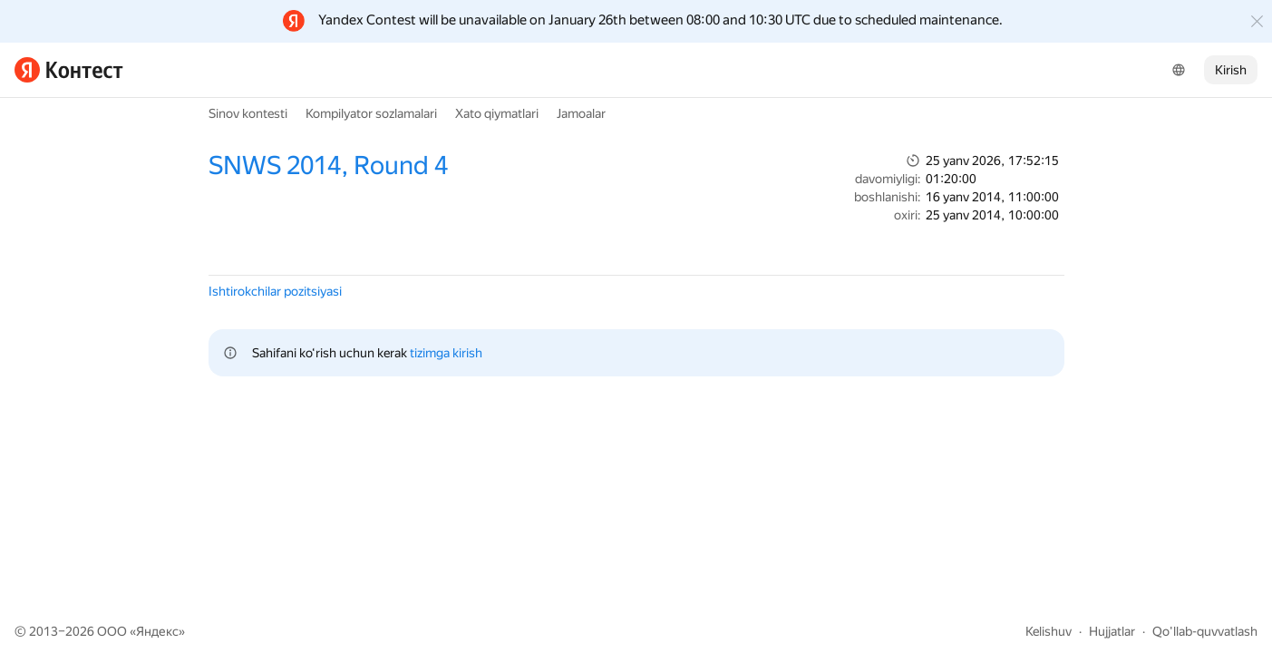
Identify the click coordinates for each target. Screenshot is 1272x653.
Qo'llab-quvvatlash (1204, 631)
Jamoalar (581, 113)
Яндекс (157, 631)
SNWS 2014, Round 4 (328, 165)
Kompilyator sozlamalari (371, 113)
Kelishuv (1048, 631)
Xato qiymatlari (497, 113)
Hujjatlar (1112, 631)
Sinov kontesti (248, 113)
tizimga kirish (446, 353)
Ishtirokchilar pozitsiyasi (275, 291)
